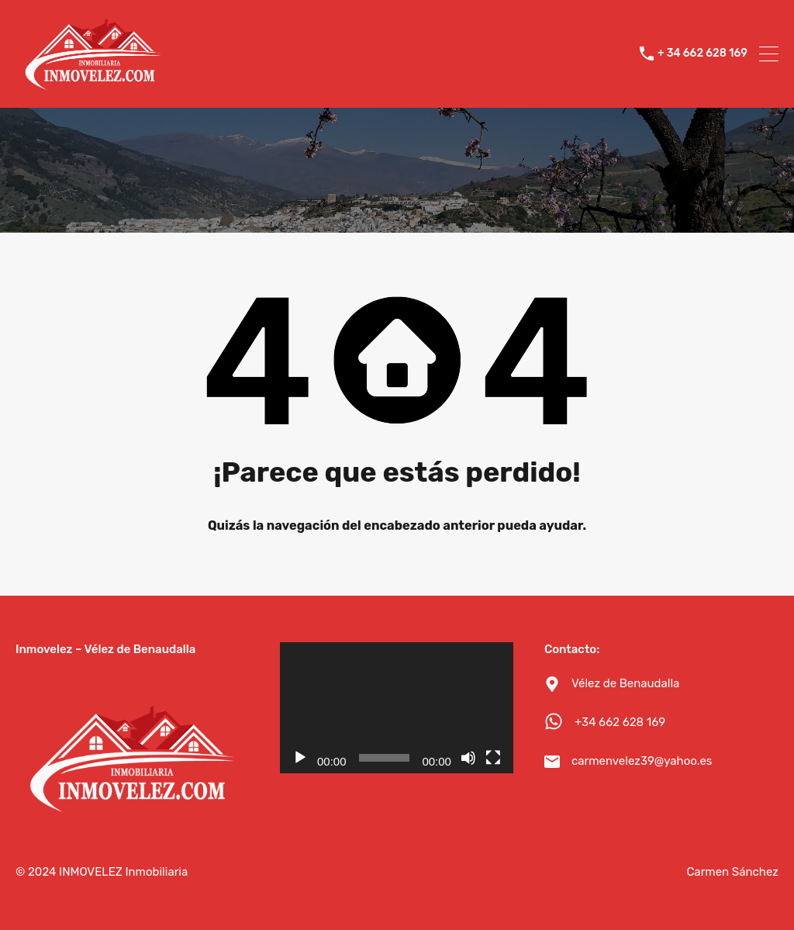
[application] (396, 707)
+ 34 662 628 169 (702, 53)
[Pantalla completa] (493, 758)
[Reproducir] (300, 758)
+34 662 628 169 (620, 722)
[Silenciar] (468, 758)
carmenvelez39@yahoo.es (642, 761)
